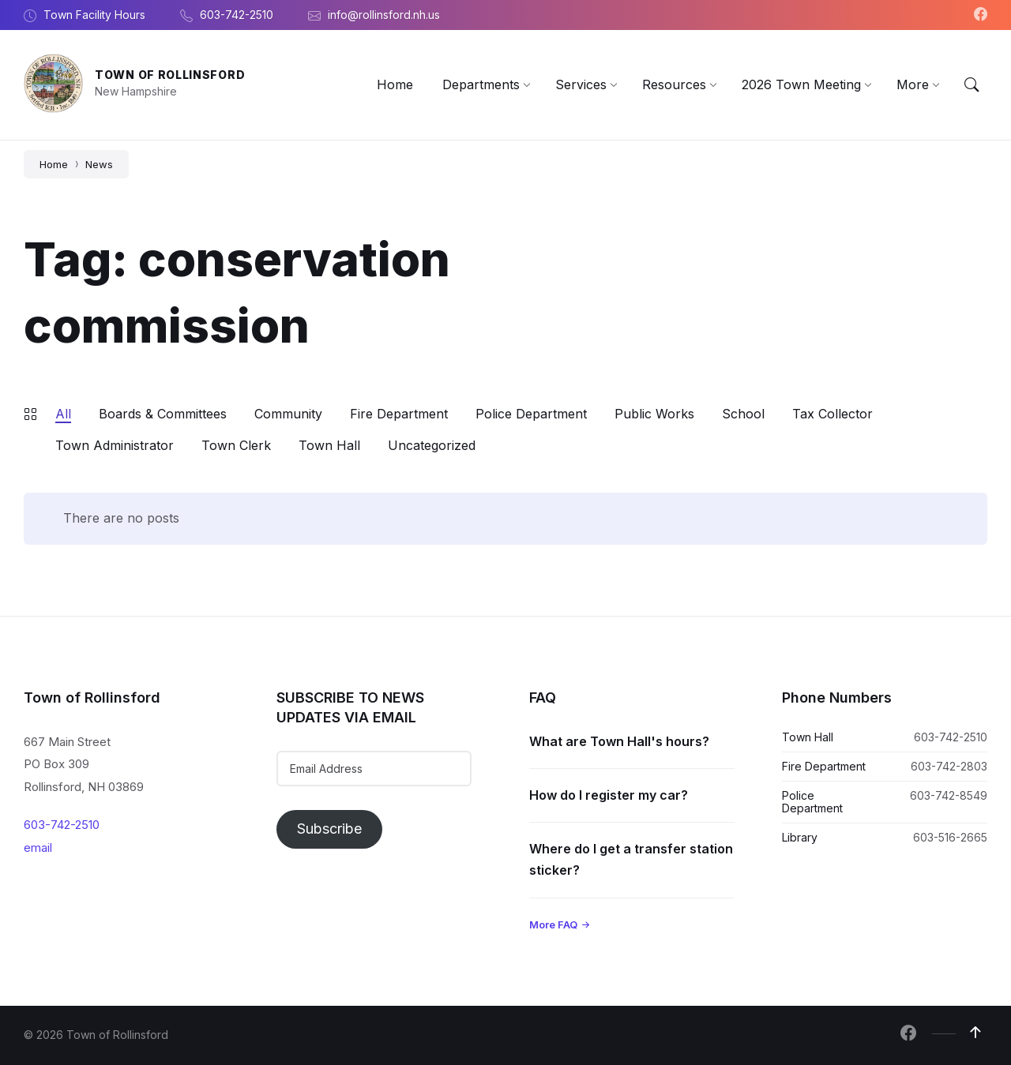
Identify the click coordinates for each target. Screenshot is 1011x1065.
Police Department (531, 414)
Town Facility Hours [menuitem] (94, 14)
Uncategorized (431, 445)
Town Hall (329, 445)
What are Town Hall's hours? (619, 741)
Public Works (654, 414)
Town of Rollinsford (170, 74)
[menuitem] (395, 84)
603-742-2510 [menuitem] (236, 14)
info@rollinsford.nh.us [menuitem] (384, 14)
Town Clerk (236, 445)
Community (288, 414)
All (63, 414)
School (743, 414)
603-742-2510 (62, 824)
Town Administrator (114, 445)
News (99, 164)
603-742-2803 (949, 766)
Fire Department (399, 414)
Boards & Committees (163, 414)
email (38, 847)
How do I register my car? (608, 795)
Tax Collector (832, 414)
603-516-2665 (950, 837)
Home (53, 164)
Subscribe (329, 828)
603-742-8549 (948, 795)
